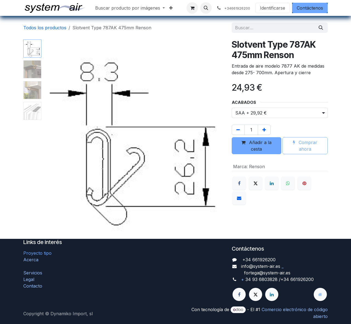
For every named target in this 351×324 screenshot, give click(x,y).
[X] (255, 183)
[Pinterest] (304, 183)
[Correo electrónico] (239, 198)
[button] (206, 8)
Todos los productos (44, 27)
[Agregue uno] (264, 130)
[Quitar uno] (238, 130)
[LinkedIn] (271, 183)
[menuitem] (130, 7)
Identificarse (272, 8)
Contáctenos (310, 8)
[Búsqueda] (321, 27)
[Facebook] (239, 183)
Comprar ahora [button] (305, 146)
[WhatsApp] (288, 183)
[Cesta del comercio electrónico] (192, 8)
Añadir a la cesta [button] (256, 146)
